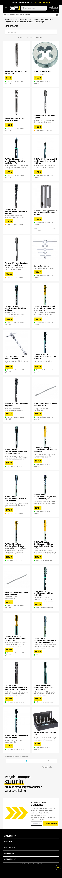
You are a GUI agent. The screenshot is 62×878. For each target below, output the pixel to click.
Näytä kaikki (37, 231)
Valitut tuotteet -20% (20, 2)
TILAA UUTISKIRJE (50, 823)
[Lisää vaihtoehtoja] (58, 867)
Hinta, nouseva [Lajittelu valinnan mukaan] (31, 32)
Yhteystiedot (10, 836)
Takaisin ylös (48, 767)
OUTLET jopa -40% (42, 2)
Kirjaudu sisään (53, 7)
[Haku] (34, 8)
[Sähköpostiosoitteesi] (36, 823)
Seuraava (52, 761)
